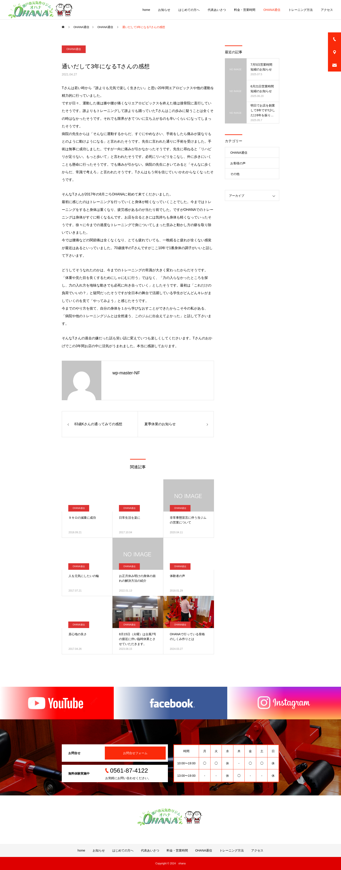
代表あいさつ (217, 10)
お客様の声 (238, 163)
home (146, 10)
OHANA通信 (271, 10)
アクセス (327, 10)
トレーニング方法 (300, 10)
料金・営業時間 (244, 10)
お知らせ (164, 10)
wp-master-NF (126, 372)
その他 (234, 174)
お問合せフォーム (135, 753)
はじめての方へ (189, 10)
